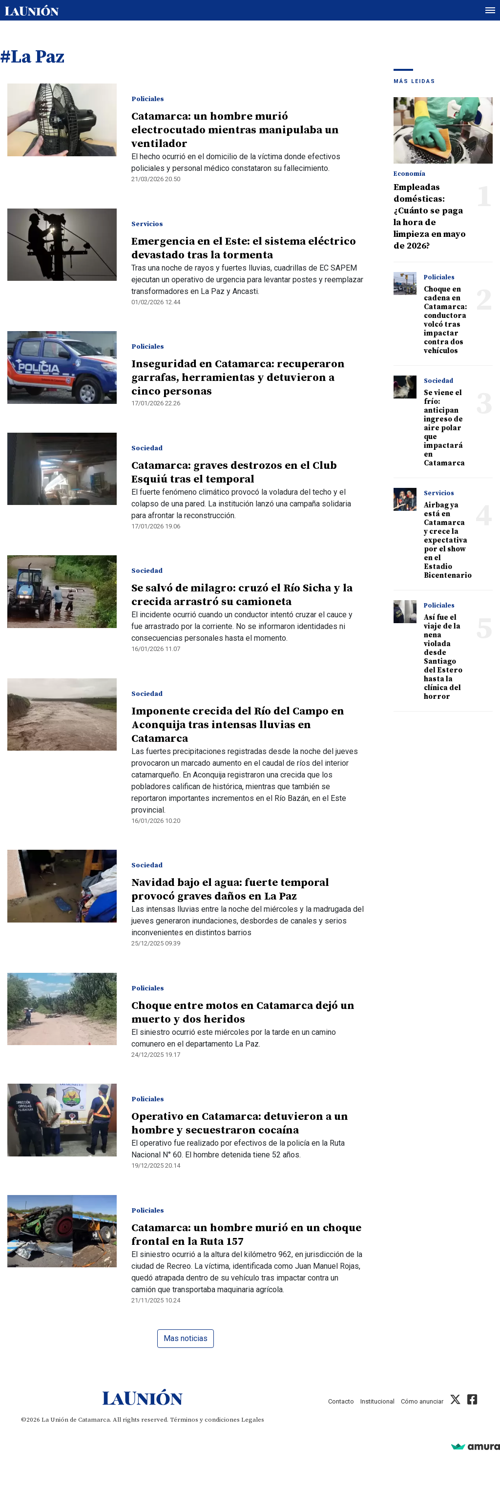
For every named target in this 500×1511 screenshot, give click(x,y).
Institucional (377, 1401)
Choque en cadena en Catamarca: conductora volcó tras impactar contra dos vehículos (445, 320)
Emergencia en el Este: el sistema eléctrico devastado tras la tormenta (243, 248)
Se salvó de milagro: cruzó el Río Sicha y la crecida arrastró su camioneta (242, 595)
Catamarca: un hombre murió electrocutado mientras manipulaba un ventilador (235, 130)
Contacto (341, 1401)
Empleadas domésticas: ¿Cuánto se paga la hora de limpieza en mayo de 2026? (430, 217)
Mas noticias (186, 1338)
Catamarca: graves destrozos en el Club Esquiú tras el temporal (234, 472)
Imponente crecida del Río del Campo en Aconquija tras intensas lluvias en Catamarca (237, 725)
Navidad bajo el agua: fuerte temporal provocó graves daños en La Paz (230, 889)
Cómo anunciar (422, 1401)
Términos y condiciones (205, 1420)
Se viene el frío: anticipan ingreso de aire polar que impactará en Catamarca (444, 428)
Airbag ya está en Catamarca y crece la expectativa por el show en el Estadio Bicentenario (448, 540)
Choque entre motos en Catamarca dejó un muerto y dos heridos (242, 1012)
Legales (252, 1420)
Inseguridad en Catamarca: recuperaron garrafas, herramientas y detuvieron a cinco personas (238, 377)
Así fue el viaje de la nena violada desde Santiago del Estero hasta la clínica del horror (443, 657)
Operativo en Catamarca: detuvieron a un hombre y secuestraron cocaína (239, 1123)
